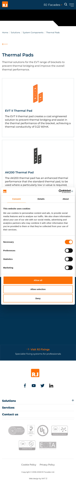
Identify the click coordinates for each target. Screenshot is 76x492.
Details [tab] (41, 199)
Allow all (38, 280)
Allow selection (38, 289)
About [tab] (66, 199)
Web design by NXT (37, 478)
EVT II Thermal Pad (18, 110)
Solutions (15, 32)
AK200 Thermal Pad (19, 172)
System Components (33, 32)
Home (5, 32)
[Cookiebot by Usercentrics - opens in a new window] (60, 191)
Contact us (10, 414)
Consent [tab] (16, 199)
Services (8, 407)
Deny (38, 298)
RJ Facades (53, 5)
